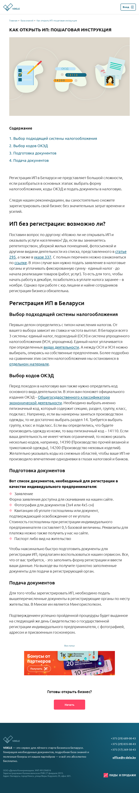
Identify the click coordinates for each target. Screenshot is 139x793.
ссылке (20, 263)
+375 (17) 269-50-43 (123, 749)
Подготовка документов (34, 153)
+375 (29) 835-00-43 (123, 743)
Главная (13, 20)
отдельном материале (29, 364)
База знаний (27, 20)
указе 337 (42, 257)
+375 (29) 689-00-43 (123, 738)
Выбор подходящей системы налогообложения (55, 138)
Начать (69, 704)
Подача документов (31, 160)
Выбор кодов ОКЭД (30, 146)
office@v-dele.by (124, 757)
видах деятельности (61, 347)
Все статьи (69, 645)
